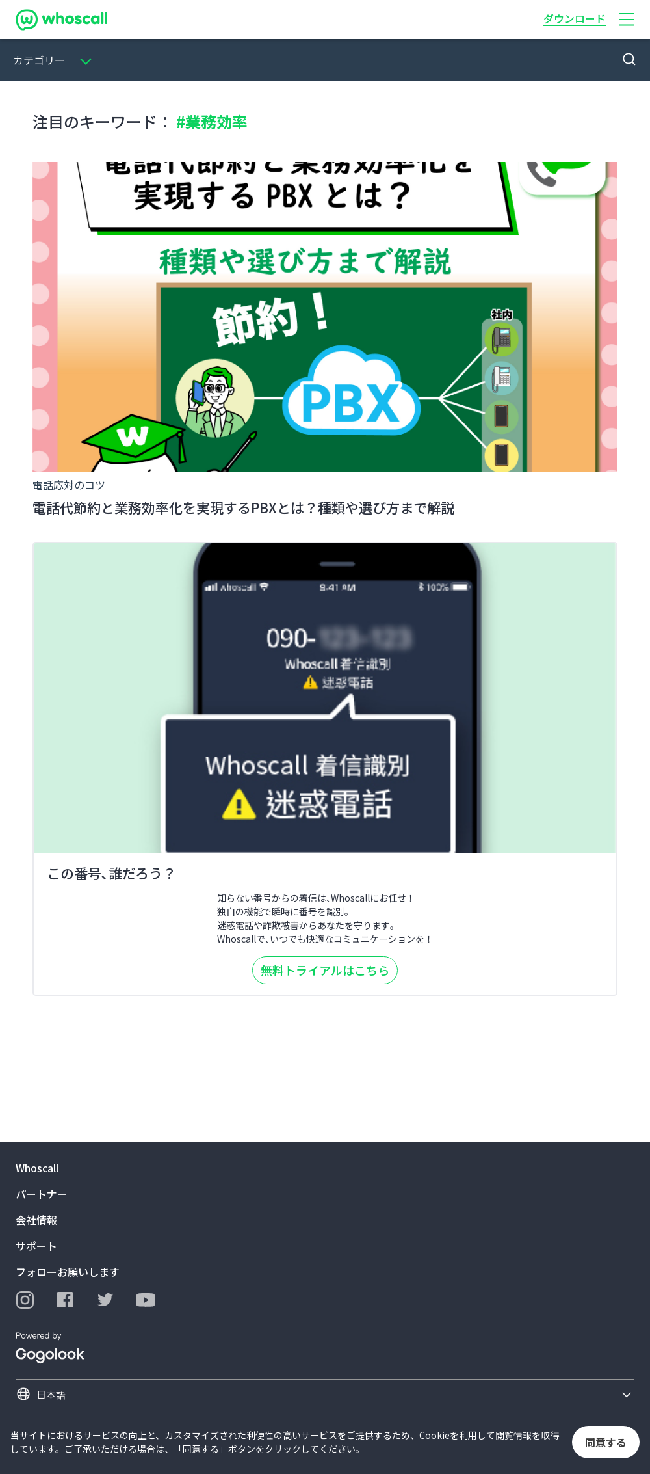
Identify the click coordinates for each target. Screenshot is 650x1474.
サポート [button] (36, 1245)
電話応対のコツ (68, 484)
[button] (626, 19)
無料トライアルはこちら (325, 969)
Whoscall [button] (37, 1167)
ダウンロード (574, 18)
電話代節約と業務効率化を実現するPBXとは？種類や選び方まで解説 (243, 507)
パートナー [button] (42, 1193)
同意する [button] (606, 1442)
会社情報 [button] (36, 1219)
